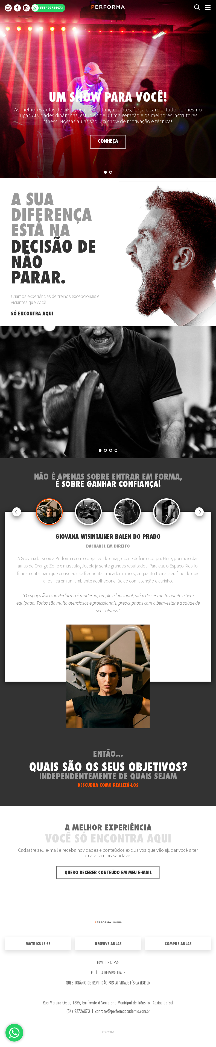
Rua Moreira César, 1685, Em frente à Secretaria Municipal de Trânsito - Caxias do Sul (108, 1003)
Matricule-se (38, 944)
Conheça (108, 141)
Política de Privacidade (108, 973)
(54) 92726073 (78, 1011)
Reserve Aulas (108, 944)
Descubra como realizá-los (108, 785)
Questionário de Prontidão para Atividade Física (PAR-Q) (108, 983)
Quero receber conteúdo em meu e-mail (108, 873)
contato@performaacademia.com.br (122, 1011)
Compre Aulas (178, 944)
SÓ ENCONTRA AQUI (32, 314)
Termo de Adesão (108, 963)
